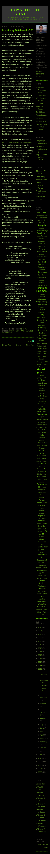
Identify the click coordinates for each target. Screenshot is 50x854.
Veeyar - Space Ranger (40, 185)
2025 (40, 627)
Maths (42, 435)
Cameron (42, 259)
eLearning (42, 328)
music (41, 450)
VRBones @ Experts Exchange (41, 817)
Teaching (42, 542)
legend (41, 427)
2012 (40, 669)
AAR (45, 212)
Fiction (38, 343)
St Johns (40, 531)
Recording (41, 505)
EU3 (38, 335)
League (39, 419)
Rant (45, 503)
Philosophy (42, 471)
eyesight (43, 335)
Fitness (39, 351)
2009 (40, 762)
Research (42, 510)
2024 (40, 631)
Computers (42, 294)
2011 (40, 755)
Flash (44, 351)
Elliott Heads (42, 330)
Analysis (42, 225)
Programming (27, 331)
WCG (42, 596)
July (42, 724)
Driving (39, 320)
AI (44, 220)
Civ (39, 275)
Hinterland (42, 391)
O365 (39, 466)
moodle (44, 445)
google (39, 378)
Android (41, 228)
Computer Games (42, 290)
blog (44, 246)
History (41, 393)
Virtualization (42, 586)
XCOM (42, 614)
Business (40, 257)
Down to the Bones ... (25, 12)
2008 (40, 765)
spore (39, 529)
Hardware (41, 380)
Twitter (40, 575)
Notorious (16, 331)
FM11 (39, 356)
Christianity (42, 272)
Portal (45, 479)
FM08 (39, 354)
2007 (40, 769)
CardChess (42, 267)
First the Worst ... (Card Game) (41, 126)
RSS (30, 341)
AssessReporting (42, 236)
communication (42, 285)
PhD (44, 469)
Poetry (44, 477)
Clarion (44, 275)
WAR (39, 591)
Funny (39, 361)
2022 (40, 638)
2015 (40, 659)
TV (43, 573)
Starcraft (41, 536)
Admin (40, 220)
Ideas (45, 396)
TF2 (42, 544)
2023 (40, 634)
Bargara (41, 238)
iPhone (39, 404)
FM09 (44, 354)
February (43, 742)
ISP (42, 406)
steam (41, 539)
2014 (40, 662)
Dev (38, 317)
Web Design (7, 333)
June (42, 728)
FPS (44, 356)
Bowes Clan (40, 784)
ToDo (43, 549)
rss (39, 518)
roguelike (41, 516)
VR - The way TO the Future (41, 100)
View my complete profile (40, 74)
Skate (39, 523)
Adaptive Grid (43, 217)
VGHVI (39, 578)
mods (38, 445)
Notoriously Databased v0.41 (17, 30)
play (45, 474)
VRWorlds (42, 588)
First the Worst (42, 348)
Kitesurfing (42, 414)
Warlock (39, 594)
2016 (40, 655)
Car (39, 262)
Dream (44, 317)
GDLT (43, 372)
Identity (42, 398)
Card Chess (40, 112)
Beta (40, 243)
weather (42, 599)
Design (42, 314)
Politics (39, 479)
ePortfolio (41, 333)
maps (44, 432)
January (43, 748)
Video (45, 578)
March (42, 738)
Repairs (41, 508)
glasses (42, 375)
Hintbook (41, 388)
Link (43, 430)
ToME (42, 552)
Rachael (41, 497)
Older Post (30, 345)
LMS (39, 432)
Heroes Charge (42, 383)
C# (10, 331)
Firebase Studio (42, 346)
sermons (41, 521)
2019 (40, 645)
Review (41, 513)
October (43, 704)
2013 (40, 665)
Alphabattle (42, 223)
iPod (45, 404)
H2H (45, 378)
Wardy (44, 591)
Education (41, 325)
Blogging (42, 249)
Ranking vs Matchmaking (41, 149)
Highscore (42, 385)
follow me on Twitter (43, 846)
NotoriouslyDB (41, 121)
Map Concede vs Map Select (41, 157)
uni (44, 576)
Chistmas (42, 270)
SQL (44, 529)
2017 (40, 652)
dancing (44, 302)
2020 (40, 641)
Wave (45, 594)
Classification (41, 277)
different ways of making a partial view (16, 142)
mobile (44, 443)
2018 (40, 648)
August (42, 718)
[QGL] (39, 212)
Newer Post (6, 345)
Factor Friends (41, 115)
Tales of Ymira (41, 180)
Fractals (41, 359)
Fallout (41, 341)
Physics (39, 474)
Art (45, 233)
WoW (44, 612)
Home (18, 345)
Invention (42, 401)
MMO (39, 443)
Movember (42, 448)
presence (42, 482)
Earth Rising (40, 177)
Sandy (43, 518)
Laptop (42, 417)
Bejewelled (41, 241)
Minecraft (42, 440)
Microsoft (42, 437)
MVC (42, 453)
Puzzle (42, 495)
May (42, 731)
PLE (39, 477)
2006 (40, 772)
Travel (45, 568)
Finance (44, 343)
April (42, 735)
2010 (40, 758)
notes (44, 461)
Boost (39, 251)
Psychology (41, 492)
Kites (44, 411)
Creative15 (42, 296)
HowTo (39, 396)
